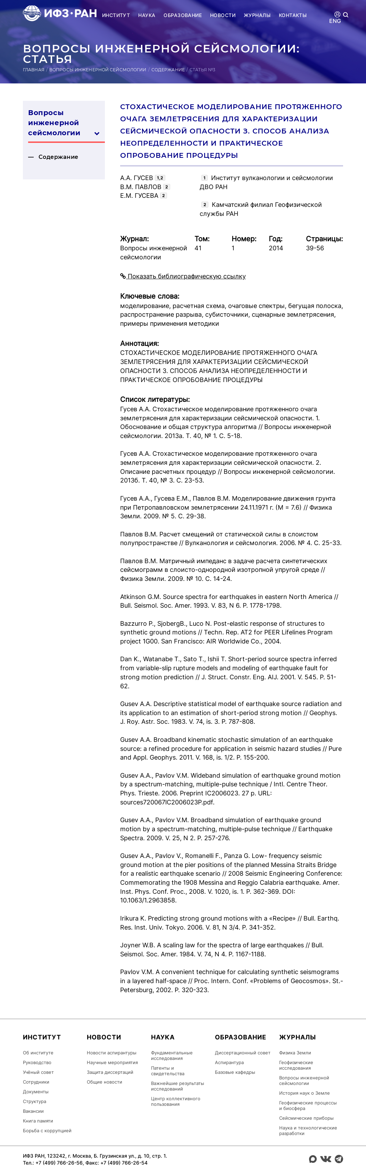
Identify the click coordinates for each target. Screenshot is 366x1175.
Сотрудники (36, 1082)
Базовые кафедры (235, 1072)
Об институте (38, 1052)
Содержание (168, 69)
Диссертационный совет (243, 1052)
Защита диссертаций (110, 1072)
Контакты (293, 15)
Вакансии (33, 1111)
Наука (146, 15)
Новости (222, 15)
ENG (335, 21)
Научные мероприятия (112, 1062)
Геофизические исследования (296, 1065)
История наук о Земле (304, 1093)
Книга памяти (38, 1121)
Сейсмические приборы (306, 1118)
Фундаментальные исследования (172, 1055)
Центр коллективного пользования (175, 1101)
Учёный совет (38, 1072)
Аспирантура (229, 1062)
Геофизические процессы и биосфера (308, 1105)
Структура (34, 1101)
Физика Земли (295, 1052)
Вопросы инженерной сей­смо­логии (64, 123)
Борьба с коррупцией (47, 1130)
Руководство (37, 1062)
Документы (36, 1091)
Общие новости (104, 1082)
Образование (183, 15)
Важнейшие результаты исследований (177, 1086)
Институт (116, 15)
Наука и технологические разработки (308, 1130)
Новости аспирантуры (111, 1052)
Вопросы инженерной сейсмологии (98, 69)
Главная (33, 69)
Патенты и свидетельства (167, 1070)
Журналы (257, 15)
